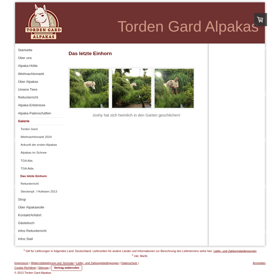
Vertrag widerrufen (66, 267)
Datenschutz (129, 263)
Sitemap (43, 267)
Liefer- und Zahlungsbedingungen (235, 250)
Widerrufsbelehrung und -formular (52, 263)
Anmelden (259, 263)
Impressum (21, 263)
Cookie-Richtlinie (25, 267)
